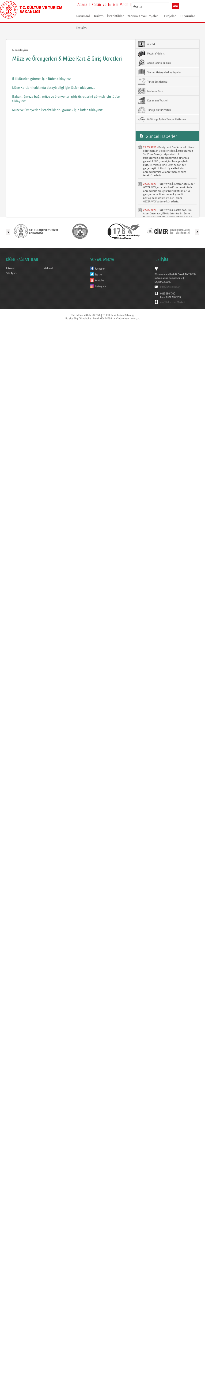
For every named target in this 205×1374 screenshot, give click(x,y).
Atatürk (146, 44)
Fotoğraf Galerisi (151, 53)
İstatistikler (115, 16)
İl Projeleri (169, 16)
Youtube (99, 280)
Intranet (10, 268)
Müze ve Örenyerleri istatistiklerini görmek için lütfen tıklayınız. (57, 110)
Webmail (48, 268)
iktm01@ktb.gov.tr (170, 286)
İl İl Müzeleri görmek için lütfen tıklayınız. (42, 78)
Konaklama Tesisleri (153, 100)
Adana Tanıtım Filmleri (154, 62)
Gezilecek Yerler (151, 91)
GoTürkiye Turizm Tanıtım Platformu (162, 119)
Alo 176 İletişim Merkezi (172, 302)
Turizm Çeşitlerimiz (152, 81)
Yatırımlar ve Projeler (142, 16)
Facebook (100, 268)
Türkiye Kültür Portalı (154, 109)
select (170, 6)
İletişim (81, 27)
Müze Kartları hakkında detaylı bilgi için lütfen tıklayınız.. (53, 87)
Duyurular (187, 16)
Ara (175, 6)
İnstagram (100, 286)
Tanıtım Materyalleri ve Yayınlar (159, 72)
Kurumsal (83, 16)
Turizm (98, 16)
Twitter (98, 274)
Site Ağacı (11, 273)
